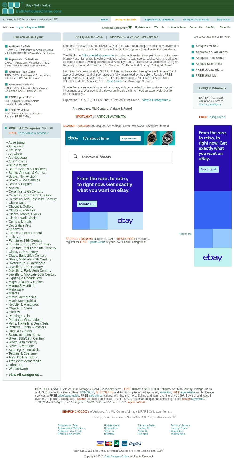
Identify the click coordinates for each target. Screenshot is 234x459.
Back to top (185, 233)
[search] (120, 156)
